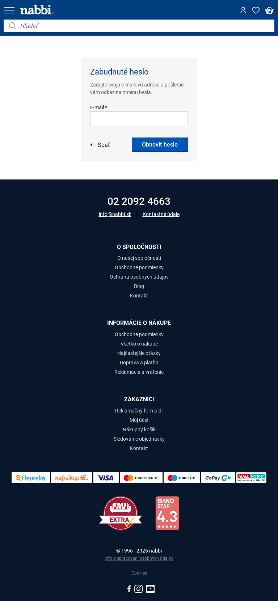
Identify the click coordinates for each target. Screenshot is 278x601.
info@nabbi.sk (115, 214)
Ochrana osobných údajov (139, 277)
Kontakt (139, 296)
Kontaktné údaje (161, 214)
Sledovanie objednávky (139, 439)
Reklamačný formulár (139, 411)
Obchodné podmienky (139, 267)
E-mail (98, 107)
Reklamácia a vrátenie (139, 372)
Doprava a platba (139, 362)
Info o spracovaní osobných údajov (139, 558)
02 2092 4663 (139, 201)
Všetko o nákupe (139, 344)
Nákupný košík (139, 429)
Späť (104, 144)
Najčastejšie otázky (139, 353)
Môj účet (139, 420)
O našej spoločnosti (139, 258)
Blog (139, 286)
